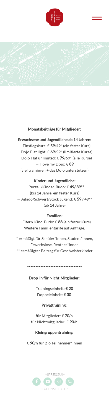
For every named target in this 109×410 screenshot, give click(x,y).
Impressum (54, 374)
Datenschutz (55, 389)
